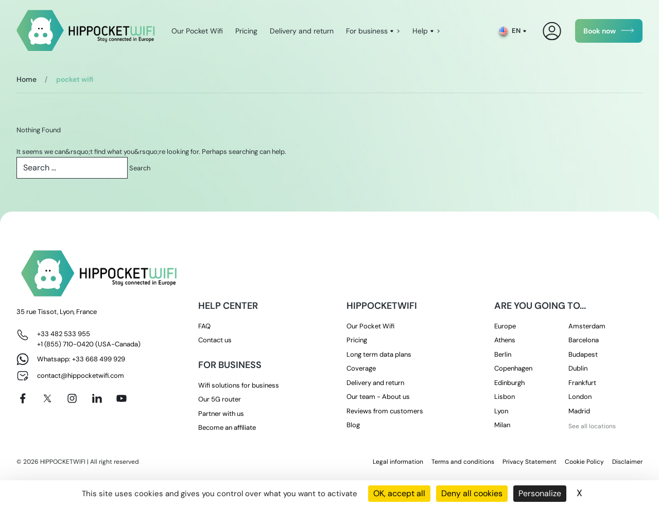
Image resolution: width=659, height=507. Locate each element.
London (580, 396)
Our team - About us (378, 396)
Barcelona (583, 340)
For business (367, 31)
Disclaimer (627, 462)
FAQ (204, 326)
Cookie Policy (584, 462)
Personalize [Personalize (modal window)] (539, 493)
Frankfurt (582, 382)
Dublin (577, 368)
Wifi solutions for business (238, 385)
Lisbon (504, 396)
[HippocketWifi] (85, 31)
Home (26, 79)
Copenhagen (513, 368)
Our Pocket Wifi (197, 31)
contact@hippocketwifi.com (80, 375)
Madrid (579, 411)
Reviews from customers (384, 411)
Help (420, 31)
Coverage (361, 368)
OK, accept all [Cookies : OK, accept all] (399, 493)
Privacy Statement (529, 462)
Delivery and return (302, 31)
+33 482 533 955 (63, 333)
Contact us (215, 340)
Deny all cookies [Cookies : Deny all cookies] (471, 493)
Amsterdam (586, 326)
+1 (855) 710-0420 (65, 344)
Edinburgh (509, 382)
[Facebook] (22, 398)
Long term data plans (378, 354)
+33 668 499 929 (98, 359)
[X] (47, 398)
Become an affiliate (227, 427)
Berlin (502, 354)
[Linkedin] (97, 398)
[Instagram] (72, 398)
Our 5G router (219, 399)
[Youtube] (121, 398)
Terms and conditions (462, 462)
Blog (353, 425)
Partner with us (221, 413)
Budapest (583, 354)
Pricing (246, 31)
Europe (505, 326)
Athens (504, 340)
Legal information (398, 462)
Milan (502, 425)
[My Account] (552, 31)
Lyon (501, 411)
